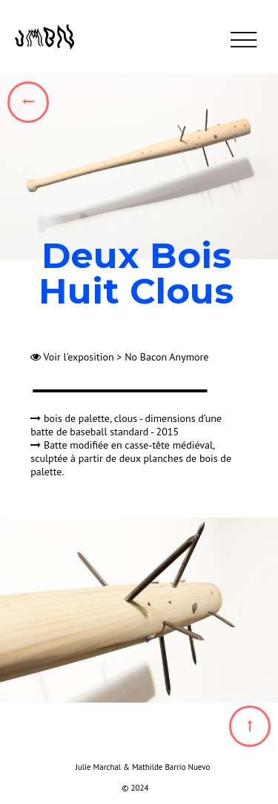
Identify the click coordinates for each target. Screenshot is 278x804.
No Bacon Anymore (166, 357)
